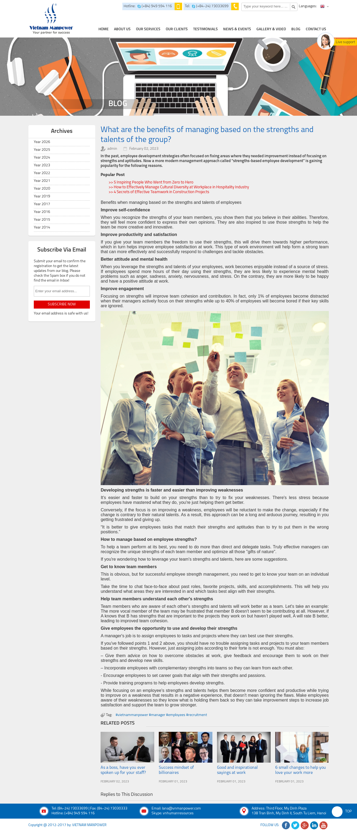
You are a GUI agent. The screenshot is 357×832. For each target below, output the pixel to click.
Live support (345, 42)
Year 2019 (42, 196)
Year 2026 (42, 142)
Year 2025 (42, 150)
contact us (316, 29)
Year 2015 (42, 220)
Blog (295, 29)
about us (122, 29)
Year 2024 (42, 158)
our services (148, 29)
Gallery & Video (271, 29)
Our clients (177, 29)
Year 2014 (42, 228)
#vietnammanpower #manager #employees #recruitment (161, 715)
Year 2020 (42, 189)
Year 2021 (42, 181)
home (103, 29)
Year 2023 (42, 165)
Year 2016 (42, 212)
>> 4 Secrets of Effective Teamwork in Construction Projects (159, 192)
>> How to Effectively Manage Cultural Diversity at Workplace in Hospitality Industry (179, 187)
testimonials (205, 29)
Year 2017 (42, 204)
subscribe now (62, 304)
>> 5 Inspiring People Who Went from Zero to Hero (151, 183)
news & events (237, 29)
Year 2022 (42, 173)
